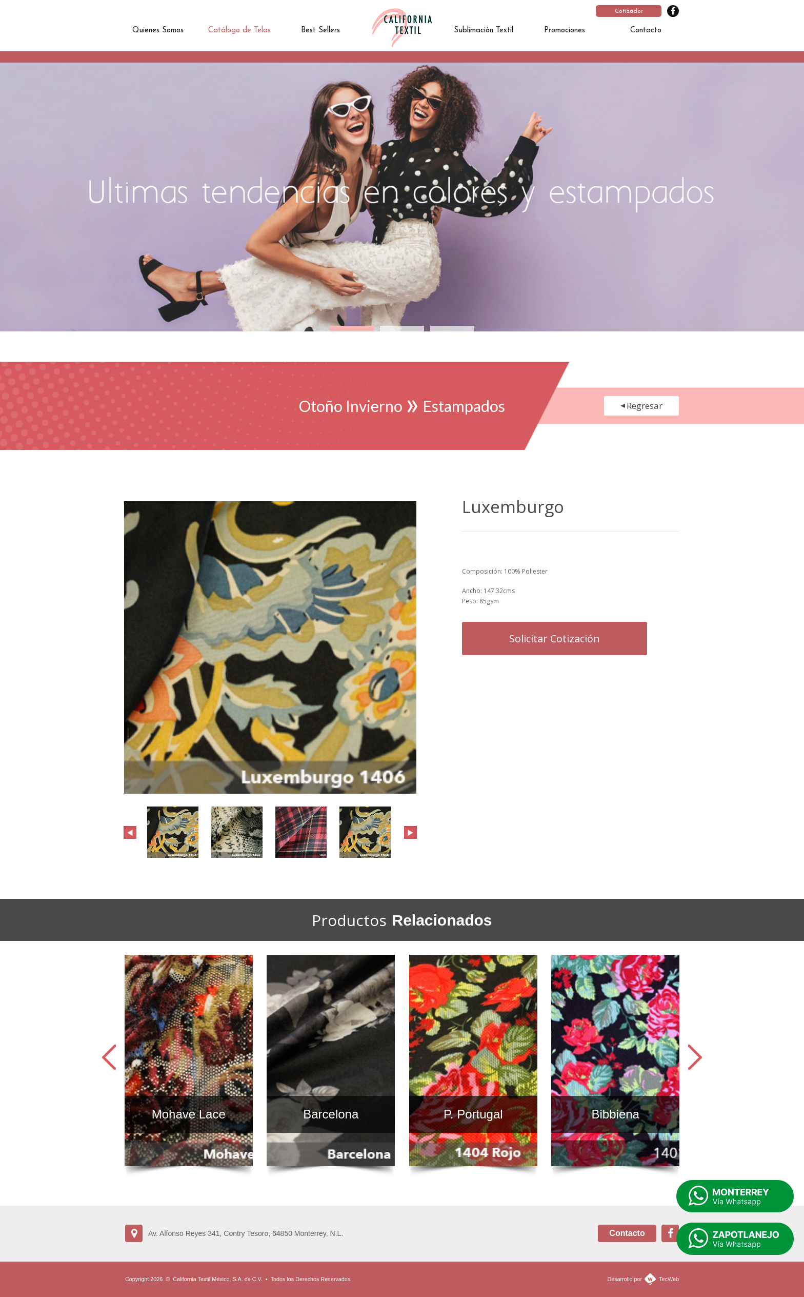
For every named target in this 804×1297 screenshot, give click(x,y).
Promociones (564, 30)
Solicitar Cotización (554, 638)
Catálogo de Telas (239, 30)
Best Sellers (320, 30)
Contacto (645, 30)
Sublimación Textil (483, 30)
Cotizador (629, 11)
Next (410, 832)
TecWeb (669, 1279)
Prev (130, 832)
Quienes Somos (158, 30)
